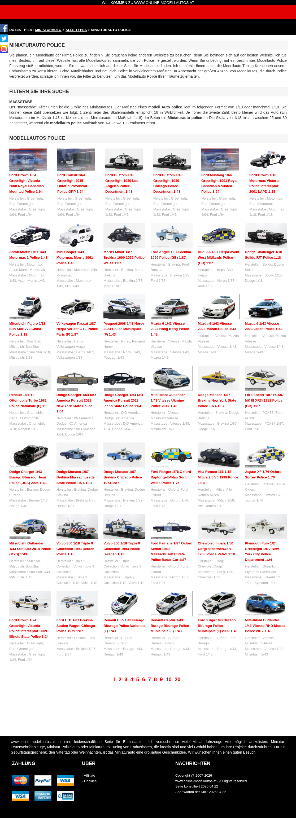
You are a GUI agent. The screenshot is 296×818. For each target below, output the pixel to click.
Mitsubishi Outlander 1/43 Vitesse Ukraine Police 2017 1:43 (168, 400)
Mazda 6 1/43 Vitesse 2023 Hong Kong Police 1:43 (170, 329)
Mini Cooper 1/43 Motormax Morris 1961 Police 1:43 (74, 257)
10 (169, 679)
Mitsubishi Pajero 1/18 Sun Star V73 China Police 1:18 (27, 329)
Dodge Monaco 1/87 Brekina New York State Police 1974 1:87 (217, 400)
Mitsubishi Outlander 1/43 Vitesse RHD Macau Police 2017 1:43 (265, 625)
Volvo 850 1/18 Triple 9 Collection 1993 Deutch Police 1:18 (75, 548)
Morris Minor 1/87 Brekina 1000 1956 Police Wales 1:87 (124, 257)
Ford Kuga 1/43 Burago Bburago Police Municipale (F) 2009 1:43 (218, 625)
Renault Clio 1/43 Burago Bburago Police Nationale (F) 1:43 (124, 625)
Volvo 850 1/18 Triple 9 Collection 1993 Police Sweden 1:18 (121, 548)
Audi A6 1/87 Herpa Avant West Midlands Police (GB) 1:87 (219, 257)
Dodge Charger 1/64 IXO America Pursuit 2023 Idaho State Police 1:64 (123, 400)
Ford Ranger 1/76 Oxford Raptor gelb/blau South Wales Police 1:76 (171, 477)
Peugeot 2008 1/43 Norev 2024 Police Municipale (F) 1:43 (123, 329)
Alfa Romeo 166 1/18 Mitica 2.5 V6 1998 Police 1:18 (218, 477)
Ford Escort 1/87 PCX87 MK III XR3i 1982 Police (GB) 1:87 (264, 400)
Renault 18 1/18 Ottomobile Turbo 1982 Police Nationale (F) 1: (28, 400)
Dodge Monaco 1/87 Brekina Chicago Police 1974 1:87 (122, 477)
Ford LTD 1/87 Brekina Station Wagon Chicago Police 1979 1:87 (75, 625)
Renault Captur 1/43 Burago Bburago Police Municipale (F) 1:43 (170, 625)
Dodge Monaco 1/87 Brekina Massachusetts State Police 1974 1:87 (75, 477)
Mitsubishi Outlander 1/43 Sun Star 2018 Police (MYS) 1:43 (30, 548)
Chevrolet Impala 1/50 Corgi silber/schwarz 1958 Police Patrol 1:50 (216, 548)
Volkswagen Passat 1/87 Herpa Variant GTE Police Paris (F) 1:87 (77, 329)
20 (177, 679)
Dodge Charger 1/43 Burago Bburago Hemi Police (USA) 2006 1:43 (27, 477)
